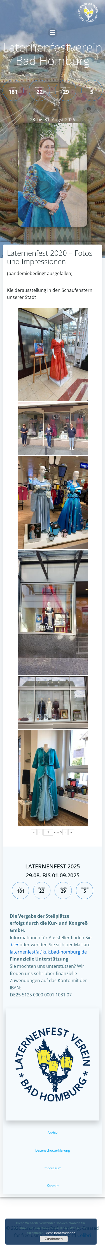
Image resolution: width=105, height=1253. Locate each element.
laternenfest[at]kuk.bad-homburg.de (48, 952)
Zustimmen (54, 1239)
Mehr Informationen (60, 1233)
